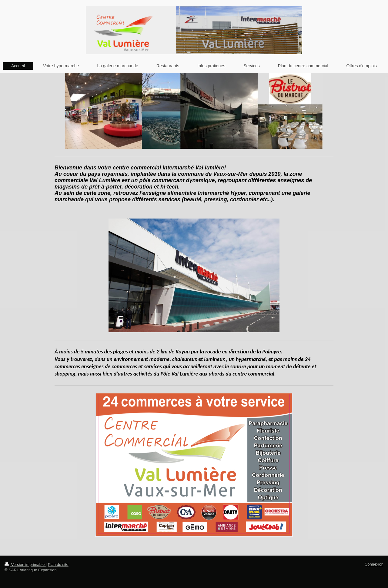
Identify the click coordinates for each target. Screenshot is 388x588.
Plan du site (58, 564)
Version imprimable (25, 564)
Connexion (374, 564)
